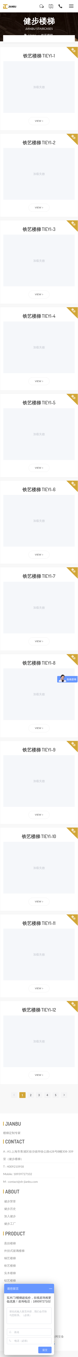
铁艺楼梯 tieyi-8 (38, 663)
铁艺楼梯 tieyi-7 (39, 576)
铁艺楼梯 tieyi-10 (39, 836)
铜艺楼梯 (10, 1258)
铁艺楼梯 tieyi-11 (38, 923)
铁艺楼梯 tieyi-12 (39, 1010)
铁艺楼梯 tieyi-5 (39, 402)
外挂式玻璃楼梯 (14, 1250)
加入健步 (10, 1216)
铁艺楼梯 (10, 1265)
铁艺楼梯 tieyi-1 (39, 56)
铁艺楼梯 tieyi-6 (39, 489)
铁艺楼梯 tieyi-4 (39, 316)
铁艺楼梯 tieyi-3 (39, 229)
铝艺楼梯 (10, 1280)
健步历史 (10, 1208)
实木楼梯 (10, 1273)
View (39, 120)
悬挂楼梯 (10, 1243)
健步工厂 (10, 1223)
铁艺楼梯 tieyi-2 (39, 142)
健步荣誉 (10, 1201)
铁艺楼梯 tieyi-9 (38, 750)
